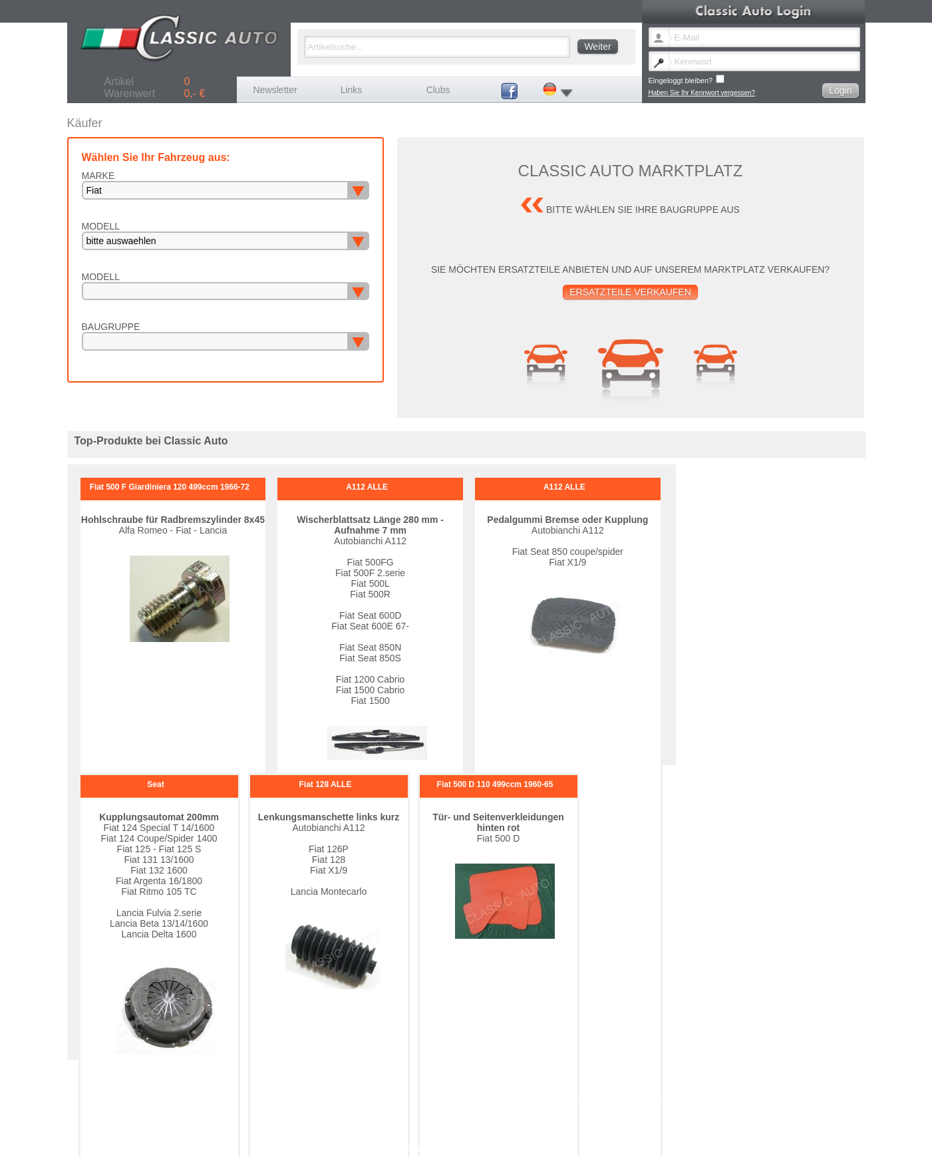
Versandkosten (693, 1102)
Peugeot (638, 1080)
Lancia (462, 1080)
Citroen (550, 1073)
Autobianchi (470, 1073)
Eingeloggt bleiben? (687, 79)
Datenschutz (758, 1102)
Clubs (438, 89)
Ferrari (722, 1073)
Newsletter (275, 89)
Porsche (724, 1080)
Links (352, 89)
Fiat (631, 1073)
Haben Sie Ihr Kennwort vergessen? (702, 92)
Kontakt (616, 1102)
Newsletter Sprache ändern (493, 1102)
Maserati (552, 1080)
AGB (727, 1102)
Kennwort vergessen (569, 1102)
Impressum (649, 1102)
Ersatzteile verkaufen (630, 292)
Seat (460, 1088)
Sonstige (552, 1088)
